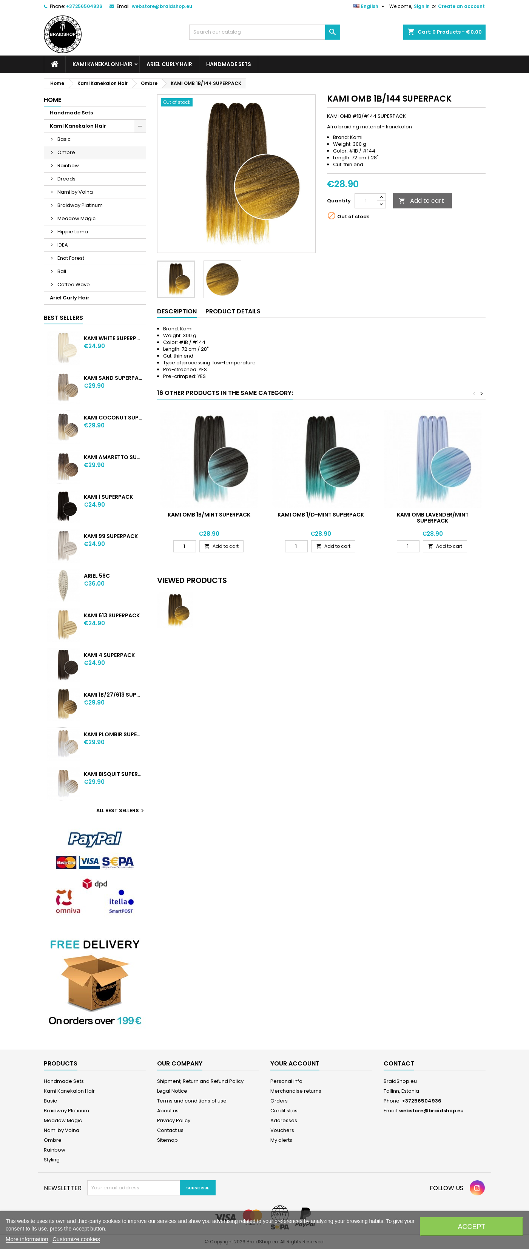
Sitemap (167, 1140)
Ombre (66, 152)
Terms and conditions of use (192, 1100)
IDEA (62, 244)
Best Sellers (63, 317)
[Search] (264, 32)
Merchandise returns (295, 1091)
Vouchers (282, 1130)
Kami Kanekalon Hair (102, 64)
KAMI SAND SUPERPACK (113, 378)
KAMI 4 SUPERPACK (109, 655)
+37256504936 (84, 6)
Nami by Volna (75, 192)
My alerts (281, 1140)
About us (168, 1110)
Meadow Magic (76, 218)
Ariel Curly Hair (169, 64)
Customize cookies (76, 1239)
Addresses (283, 1120)
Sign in (422, 6)
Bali (61, 271)
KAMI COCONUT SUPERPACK (113, 417)
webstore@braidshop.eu (162, 6)
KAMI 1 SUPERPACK (108, 497)
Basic (64, 139)
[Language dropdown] (369, 6)
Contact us (170, 1130)
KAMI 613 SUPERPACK (112, 615)
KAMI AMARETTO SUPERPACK (113, 457)
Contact (399, 1063)
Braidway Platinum (80, 205)
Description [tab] (177, 311)
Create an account (461, 6)
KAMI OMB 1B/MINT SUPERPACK (209, 514)
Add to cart (421, 200)
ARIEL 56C (97, 575)
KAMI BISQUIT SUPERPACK (113, 774)
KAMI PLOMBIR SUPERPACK (113, 734)
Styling (52, 1159)
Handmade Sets (228, 64)
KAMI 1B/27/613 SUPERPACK (113, 694)
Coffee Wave (73, 284)
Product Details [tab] (233, 311)
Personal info (286, 1081)
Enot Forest (70, 258)
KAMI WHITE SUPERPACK (113, 338)
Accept (471, 1226)
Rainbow (68, 165)
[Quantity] (366, 200)
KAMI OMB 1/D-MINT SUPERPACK (321, 514)
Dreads (66, 178)
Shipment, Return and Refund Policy (200, 1081)
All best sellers (121, 810)
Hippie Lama (72, 231)
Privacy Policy (173, 1120)
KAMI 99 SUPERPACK (111, 536)
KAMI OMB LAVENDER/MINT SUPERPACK (433, 517)
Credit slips (284, 1110)
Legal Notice (172, 1091)
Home (52, 100)
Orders (279, 1100)
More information (27, 1239)
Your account (294, 1063)
